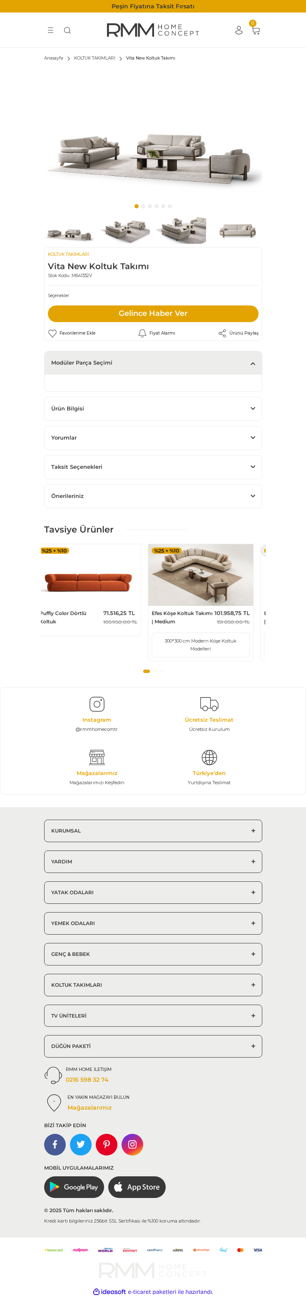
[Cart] (255, 30)
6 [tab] (170, 206)
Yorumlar (64, 438)
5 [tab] (163, 206)
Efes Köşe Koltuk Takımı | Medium (190, 617)
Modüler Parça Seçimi (81, 363)
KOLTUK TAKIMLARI (68, 254)
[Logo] (153, 30)
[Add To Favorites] (71, 333)
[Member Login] (239, 30)
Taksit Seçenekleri (76, 467)
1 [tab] (136, 206)
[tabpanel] (153, 133)
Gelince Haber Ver (153, 313)
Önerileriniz (67, 496)
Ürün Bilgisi (67, 408)
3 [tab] (150, 206)
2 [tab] (143, 206)
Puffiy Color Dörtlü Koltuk (71, 617)
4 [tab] (156, 206)
